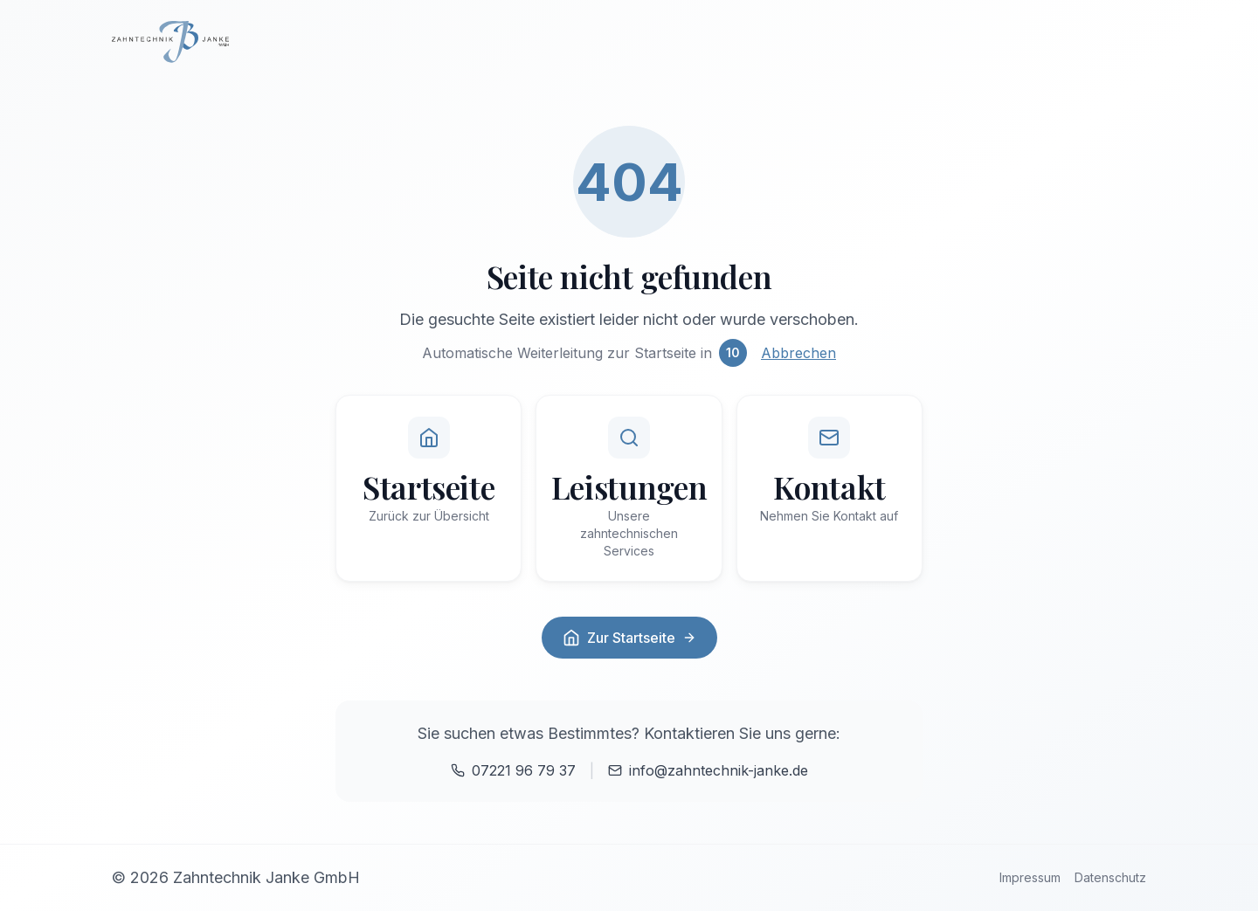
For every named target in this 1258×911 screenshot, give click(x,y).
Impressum (1030, 877)
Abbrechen (798, 353)
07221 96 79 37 (513, 770)
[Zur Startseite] (629, 42)
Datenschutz (1110, 877)
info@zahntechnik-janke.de (708, 770)
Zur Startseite (629, 637)
